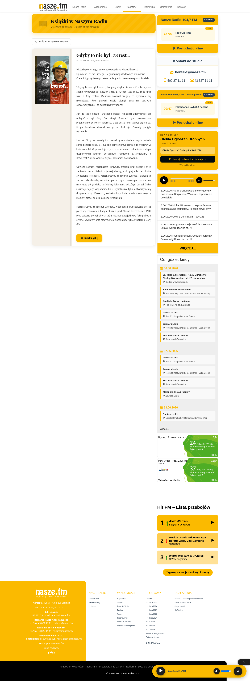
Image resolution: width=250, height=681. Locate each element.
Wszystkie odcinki (188, 165)
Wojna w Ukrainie (124, 621)
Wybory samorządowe (126, 625)
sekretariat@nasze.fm (58, 615)
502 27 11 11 (176, 80)
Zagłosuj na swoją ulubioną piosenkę (187, 572)
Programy (132, 7)
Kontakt (181, 7)
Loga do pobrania (148, 666)
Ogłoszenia (166, 7)
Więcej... (188, 248)
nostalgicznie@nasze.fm (69, 638)
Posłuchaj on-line (188, 48)
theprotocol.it (179, 606)
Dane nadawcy (51, 647)
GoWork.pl (178, 610)
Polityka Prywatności (71, 666)
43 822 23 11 (39, 615)
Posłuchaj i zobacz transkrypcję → (187, 159)
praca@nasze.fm (55, 643)
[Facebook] (48, 652)
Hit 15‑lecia (150, 629)
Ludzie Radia (94, 598)
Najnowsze (121, 598)
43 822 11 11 (45, 623)
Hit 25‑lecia (150, 621)
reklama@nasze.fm (63, 623)
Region (120, 610)
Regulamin (91, 666)
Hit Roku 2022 (151, 614)
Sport (117, 7)
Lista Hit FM (150, 598)
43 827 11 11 (203, 80)
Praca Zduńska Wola (182, 602)
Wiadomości (102, 7)
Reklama (92, 606)
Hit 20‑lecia (150, 625)
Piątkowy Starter (152, 637)
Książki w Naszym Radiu (155, 633)
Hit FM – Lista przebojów (183, 507)
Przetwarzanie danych (111, 666)
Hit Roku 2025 (151, 602)
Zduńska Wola (123, 606)
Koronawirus (122, 618)
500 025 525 (49, 638)
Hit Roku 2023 (151, 610)
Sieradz (120, 602)
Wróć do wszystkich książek (51, 41)
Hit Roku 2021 (151, 618)
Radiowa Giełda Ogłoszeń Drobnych (188, 598)
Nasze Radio (80, 7)
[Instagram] (53, 652)
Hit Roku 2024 (151, 606)
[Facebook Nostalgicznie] (51, 652)
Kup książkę (89, 238)
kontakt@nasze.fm (190, 72)
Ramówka (149, 7)
